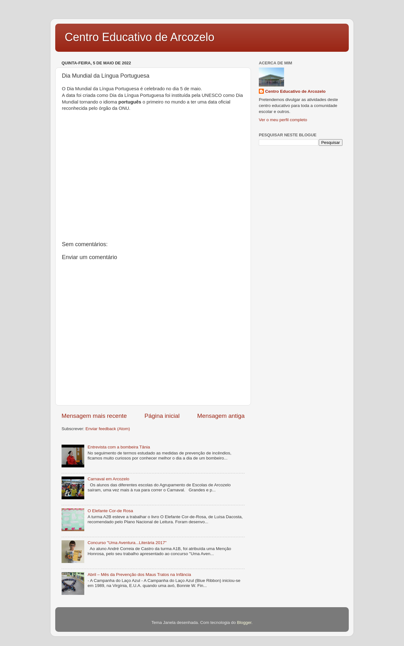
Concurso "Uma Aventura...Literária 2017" (126, 542)
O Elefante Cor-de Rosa (110, 510)
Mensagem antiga (221, 415)
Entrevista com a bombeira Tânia (118, 447)
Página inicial (162, 415)
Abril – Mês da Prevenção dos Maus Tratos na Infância (139, 574)
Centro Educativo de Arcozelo (139, 37)
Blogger (244, 622)
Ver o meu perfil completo (283, 119)
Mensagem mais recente (94, 415)
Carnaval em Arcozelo (108, 479)
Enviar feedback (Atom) (108, 428)
